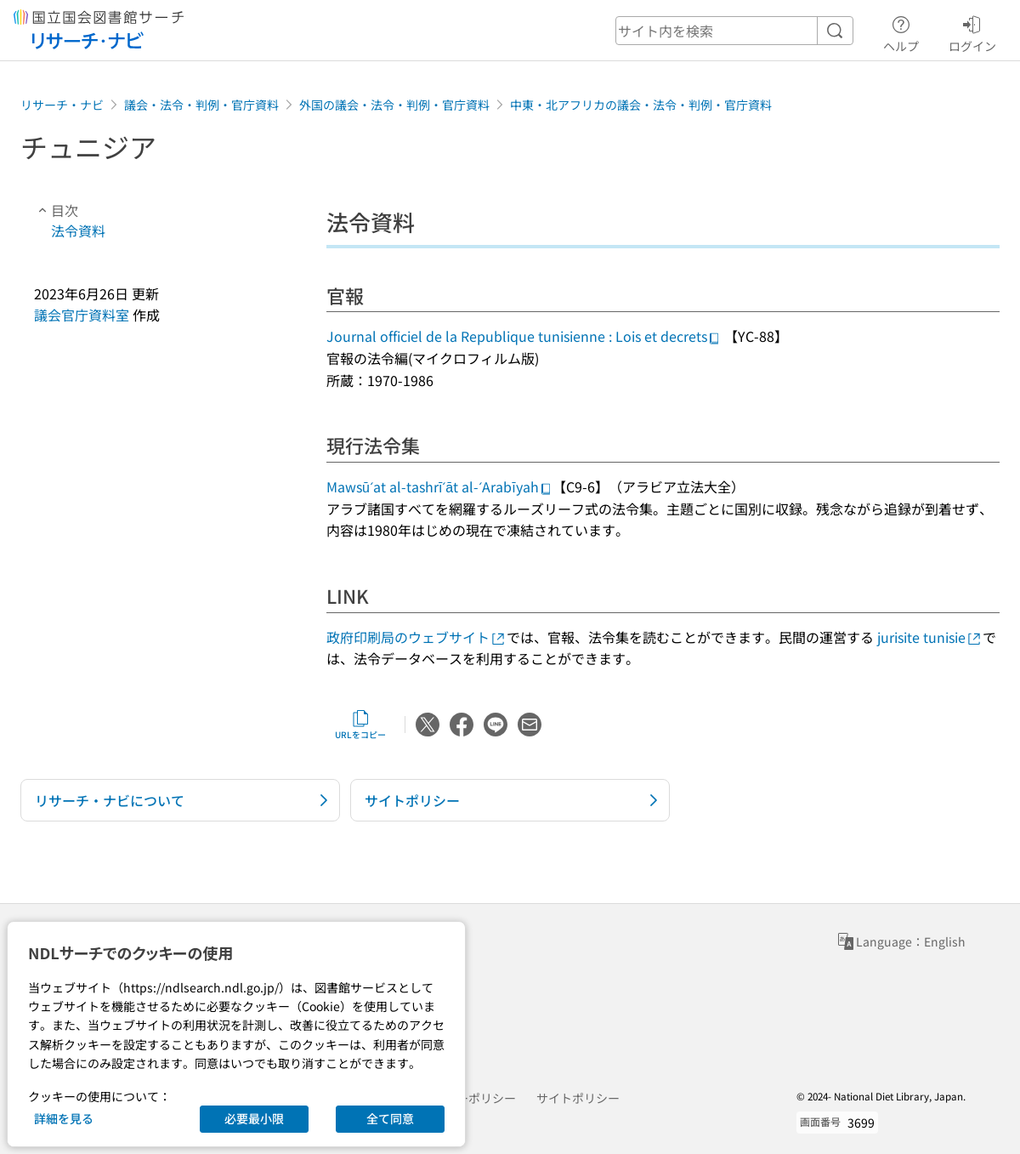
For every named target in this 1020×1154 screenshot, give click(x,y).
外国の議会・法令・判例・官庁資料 (394, 104)
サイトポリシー (578, 1097)
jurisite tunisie (930, 637)
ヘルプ (901, 31)
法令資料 (78, 230)
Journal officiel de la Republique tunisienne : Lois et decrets (523, 336)
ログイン (972, 31)
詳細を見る (64, 1118)
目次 (56, 210)
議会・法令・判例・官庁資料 (201, 104)
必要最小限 (254, 1118)
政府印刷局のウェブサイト (416, 637)
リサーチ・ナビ (62, 104)
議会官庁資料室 (81, 314)
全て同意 (390, 1118)
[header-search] (734, 30)
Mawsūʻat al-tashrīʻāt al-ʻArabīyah (439, 486)
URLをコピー (360, 724)
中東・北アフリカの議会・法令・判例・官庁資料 (641, 104)
